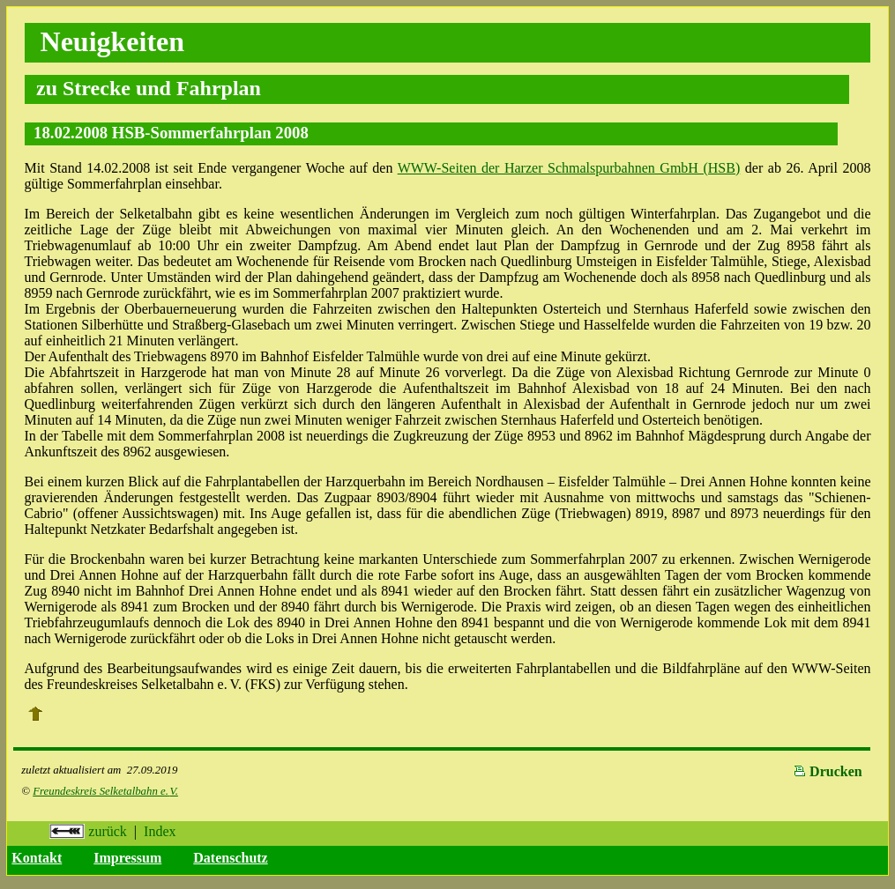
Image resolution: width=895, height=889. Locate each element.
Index (159, 831)
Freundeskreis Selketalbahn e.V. (105, 791)
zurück (88, 831)
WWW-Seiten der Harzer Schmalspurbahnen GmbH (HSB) (569, 167)
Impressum (127, 857)
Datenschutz (230, 857)
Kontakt (36, 857)
